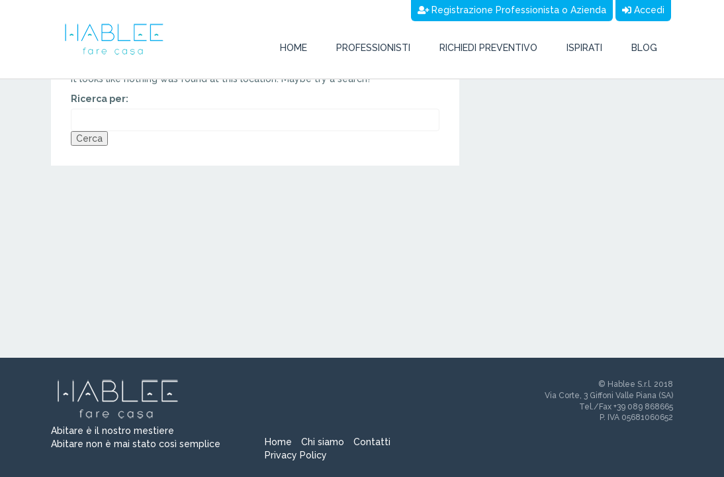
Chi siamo (322, 442)
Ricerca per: (99, 98)
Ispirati (584, 47)
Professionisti (373, 47)
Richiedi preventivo (488, 47)
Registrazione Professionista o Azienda (512, 10)
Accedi (643, 10)
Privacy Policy (296, 455)
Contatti (371, 442)
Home (293, 47)
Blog (644, 47)
